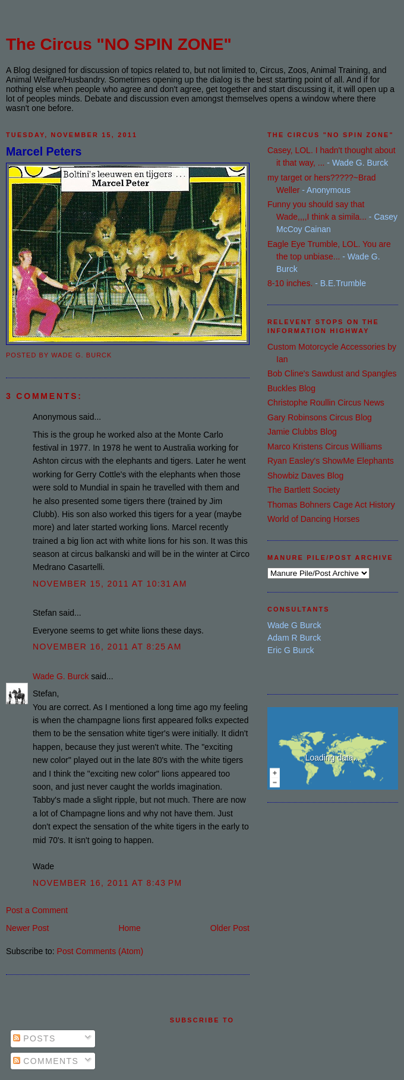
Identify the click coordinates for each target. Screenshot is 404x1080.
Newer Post (27, 928)
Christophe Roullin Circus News (325, 402)
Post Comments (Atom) (100, 951)
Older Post (230, 928)
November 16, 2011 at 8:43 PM (107, 883)
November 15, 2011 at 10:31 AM (110, 583)
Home (129, 928)
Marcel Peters (43, 151)
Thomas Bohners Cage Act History (331, 504)
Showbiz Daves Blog (305, 475)
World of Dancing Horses (313, 519)
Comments (45, 1061)
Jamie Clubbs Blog (302, 431)
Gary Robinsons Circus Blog (319, 417)
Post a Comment (37, 910)
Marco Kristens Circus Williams (324, 446)
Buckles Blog (291, 388)
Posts (34, 1038)
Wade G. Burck (61, 676)
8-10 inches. (290, 283)
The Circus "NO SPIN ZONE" (119, 44)
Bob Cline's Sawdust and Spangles (331, 373)
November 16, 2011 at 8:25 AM (107, 646)
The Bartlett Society (303, 490)
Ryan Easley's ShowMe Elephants (330, 460)
